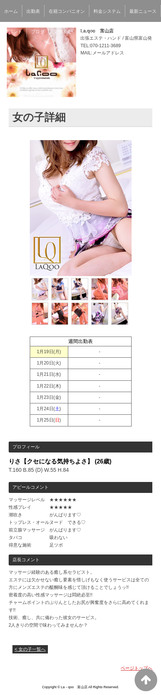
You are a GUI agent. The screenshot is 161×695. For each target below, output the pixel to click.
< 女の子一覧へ (30, 649)
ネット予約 (91, 31)
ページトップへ (136, 668)
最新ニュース (142, 11)
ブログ (37, 31)
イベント (13, 31)
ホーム (11, 11)
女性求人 (62, 31)
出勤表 (33, 11)
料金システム (107, 11)
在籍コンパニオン (67, 11)
